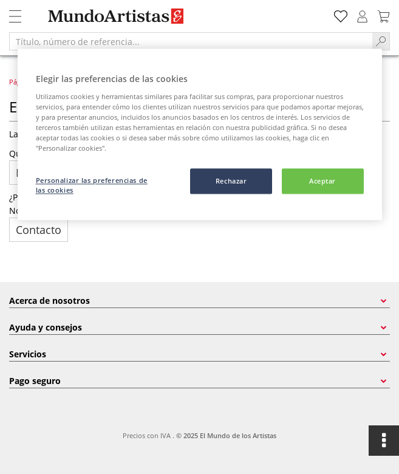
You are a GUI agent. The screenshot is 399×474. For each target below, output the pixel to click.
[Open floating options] (384, 440)
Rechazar (231, 180)
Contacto (38, 229)
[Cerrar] (365, 63)
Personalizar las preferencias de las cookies (92, 185)
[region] (200, 134)
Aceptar (322, 180)
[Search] (381, 41)
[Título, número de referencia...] (190, 41)
